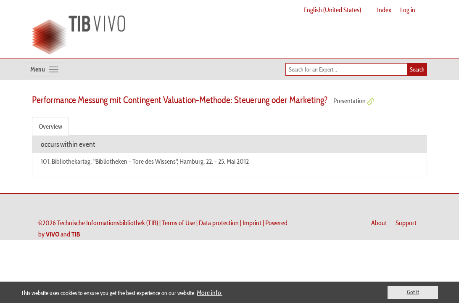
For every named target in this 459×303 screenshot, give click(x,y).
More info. (209, 292)
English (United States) (332, 9)
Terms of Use (178, 222)
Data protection (219, 222)
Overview (50, 126)
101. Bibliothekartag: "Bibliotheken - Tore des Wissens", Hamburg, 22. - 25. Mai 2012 (145, 161)
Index (384, 9)
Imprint (252, 222)
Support (406, 222)
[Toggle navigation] (44, 69)
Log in (407, 9)
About (379, 222)
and (63, 234)
